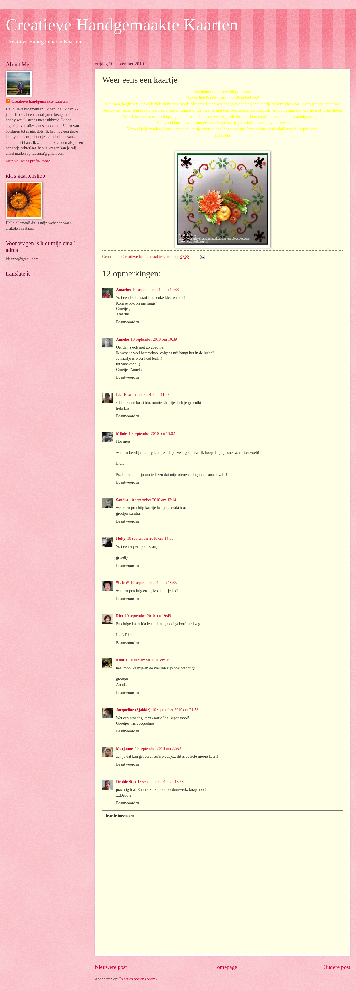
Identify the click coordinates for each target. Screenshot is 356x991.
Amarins (123, 290)
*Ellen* (122, 583)
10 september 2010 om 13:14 (153, 500)
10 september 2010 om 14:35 (150, 538)
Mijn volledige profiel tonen (28, 161)
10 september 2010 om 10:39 (154, 339)
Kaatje (121, 660)
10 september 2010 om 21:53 (175, 710)
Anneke (122, 339)
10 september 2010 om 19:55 (152, 660)
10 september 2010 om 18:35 (153, 583)
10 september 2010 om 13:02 (152, 433)
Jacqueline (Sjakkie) (133, 710)
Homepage (225, 967)
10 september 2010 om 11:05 (146, 395)
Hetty (120, 538)
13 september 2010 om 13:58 (161, 782)
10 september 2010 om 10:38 (155, 290)
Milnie (121, 433)
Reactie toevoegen (119, 816)
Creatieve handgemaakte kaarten (39, 101)
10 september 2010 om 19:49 (148, 616)
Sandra (122, 500)
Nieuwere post (111, 967)
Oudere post (336, 967)
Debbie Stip (126, 782)
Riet (119, 616)
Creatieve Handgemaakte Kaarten (122, 24)
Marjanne (124, 749)
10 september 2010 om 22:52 (158, 749)
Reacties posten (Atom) (138, 979)
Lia (119, 395)
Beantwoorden (127, 322)
